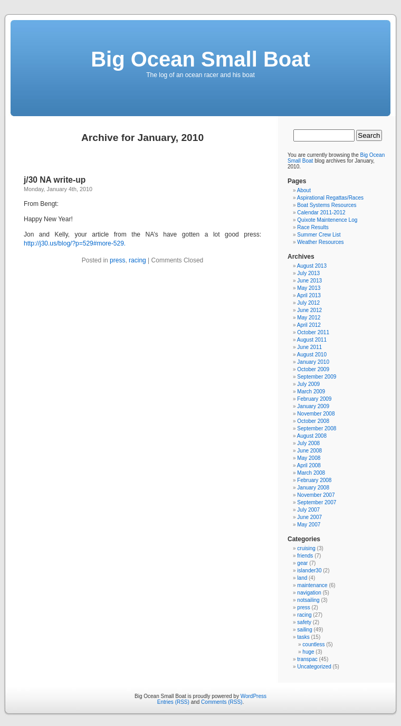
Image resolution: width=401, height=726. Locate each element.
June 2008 (309, 451)
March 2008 (311, 473)
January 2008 (313, 488)
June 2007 (309, 517)
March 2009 (311, 391)
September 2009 (316, 377)
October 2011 (313, 332)
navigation (309, 593)
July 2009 (308, 384)
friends (305, 556)
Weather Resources (320, 242)
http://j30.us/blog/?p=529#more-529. (75, 243)
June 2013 (309, 281)
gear (302, 563)
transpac (307, 659)
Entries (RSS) (173, 702)
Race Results (312, 227)
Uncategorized (314, 667)
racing (137, 260)
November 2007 (316, 495)
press (117, 260)
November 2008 (316, 414)
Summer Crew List (318, 235)
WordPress (253, 696)
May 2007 (308, 524)
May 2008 (308, 458)
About (304, 190)
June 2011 (309, 347)
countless (313, 644)
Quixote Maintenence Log (327, 220)
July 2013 (308, 273)
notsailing (308, 600)
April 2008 (309, 465)
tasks (303, 637)
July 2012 (308, 303)
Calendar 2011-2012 (321, 212)
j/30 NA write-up (54, 179)
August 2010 (312, 354)
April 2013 (309, 295)
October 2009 (313, 369)
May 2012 (308, 317)
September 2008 (316, 428)
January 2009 (313, 406)
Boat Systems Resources (326, 205)
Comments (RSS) (221, 702)
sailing (304, 630)
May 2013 (308, 288)
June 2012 (309, 310)
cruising (306, 548)
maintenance (312, 585)
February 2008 (314, 480)
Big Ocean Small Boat (200, 59)
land (302, 578)
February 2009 (314, 399)
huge (308, 652)
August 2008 (312, 436)
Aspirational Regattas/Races (330, 198)
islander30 (309, 570)
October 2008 (313, 421)
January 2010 (313, 362)
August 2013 (312, 266)
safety (304, 622)
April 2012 (309, 325)
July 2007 (308, 510)
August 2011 (312, 340)
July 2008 (308, 443)
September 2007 (316, 502)
